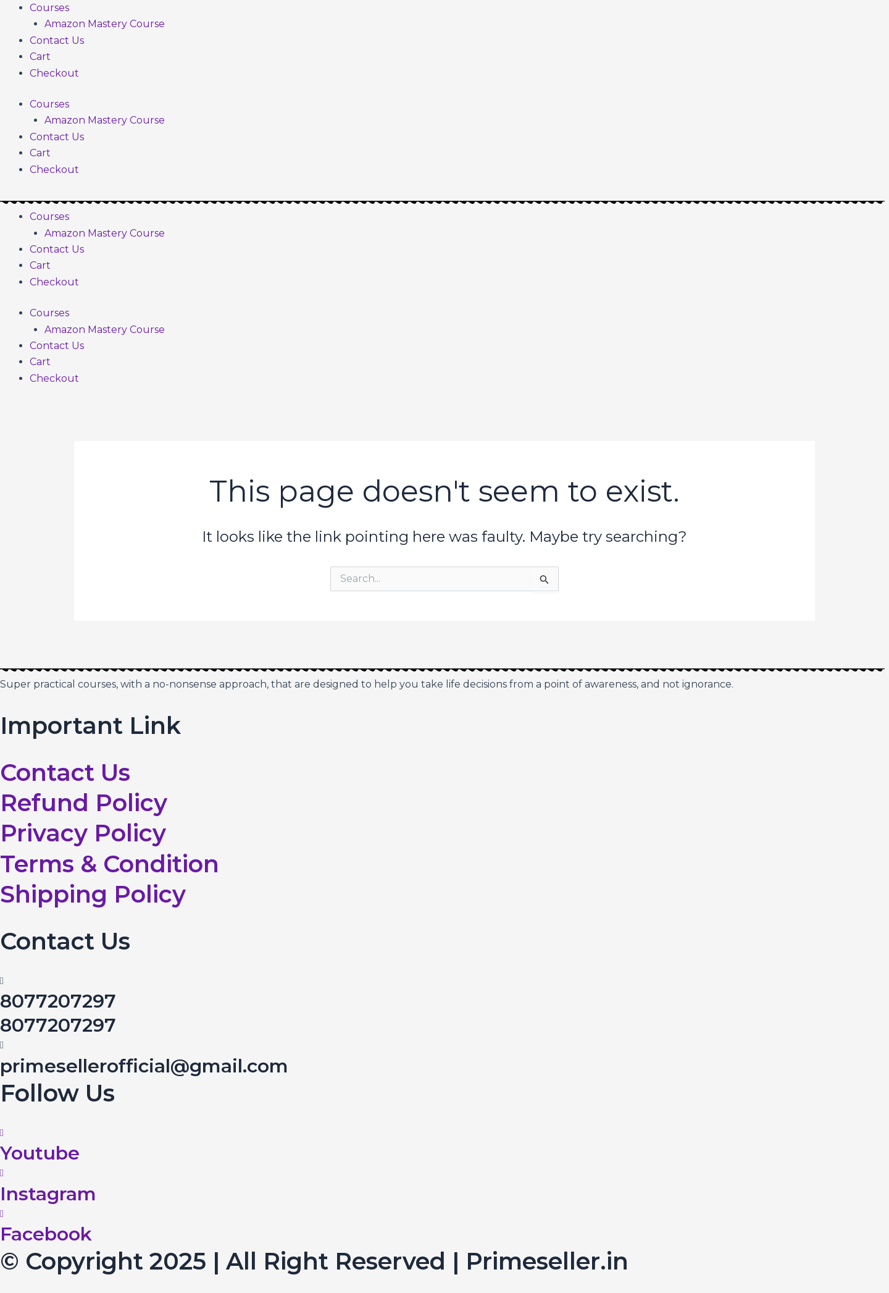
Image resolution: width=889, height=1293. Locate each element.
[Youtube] (2, 1133)
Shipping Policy (93, 894)
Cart (40, 56)
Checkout (54, 73)
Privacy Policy (83, 833)
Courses (49, 8)
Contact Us (57, 40)
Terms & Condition (109, 863)
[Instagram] (2, 1173)
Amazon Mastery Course (104, 24)
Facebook (46, 1234)
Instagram (48, 1193)
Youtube (40, 1153)
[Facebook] (2, 1213)
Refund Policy (83, 802)
